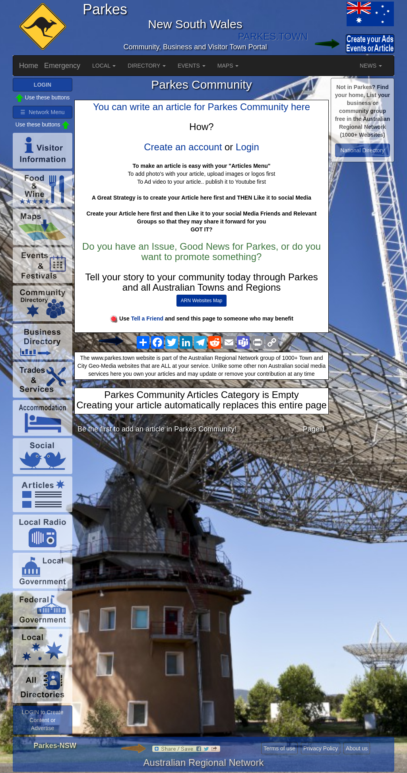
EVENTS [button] (191, 65)
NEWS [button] (371, 65)
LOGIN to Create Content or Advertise (42, 720)
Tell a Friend (147, 318)
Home (28, 66)
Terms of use (279, 748)
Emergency (62, 66)
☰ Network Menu (42, 112)
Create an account (183, 147)
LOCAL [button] (104, 65)
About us (357, 748)
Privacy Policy (320, 748)
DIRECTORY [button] (147, 65)
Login (247, 147)
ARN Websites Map (201, 300)
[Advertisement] (201, 502)
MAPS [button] (228, 65)
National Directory (362, 150)
